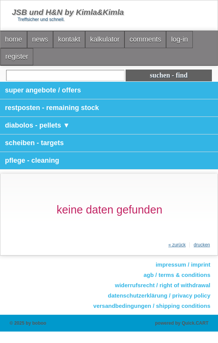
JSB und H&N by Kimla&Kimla (68, 12)
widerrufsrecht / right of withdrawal (162, 285)
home (13, 39)
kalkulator (104, 39)
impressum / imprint (183, 264)
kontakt (69, 39)
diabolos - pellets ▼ (37, 125)
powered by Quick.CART (181, 323)
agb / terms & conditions (177, 275)
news (40, 39)
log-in (179, 39)
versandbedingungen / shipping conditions (151, 306)
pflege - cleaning (32, 160)
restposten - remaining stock (52, 108)
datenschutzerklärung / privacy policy (159, 295)
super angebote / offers (43, 90)
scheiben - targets (34, 143)
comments (145, 39)
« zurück (177, 245)
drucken (202, 245)
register (16, 56)
